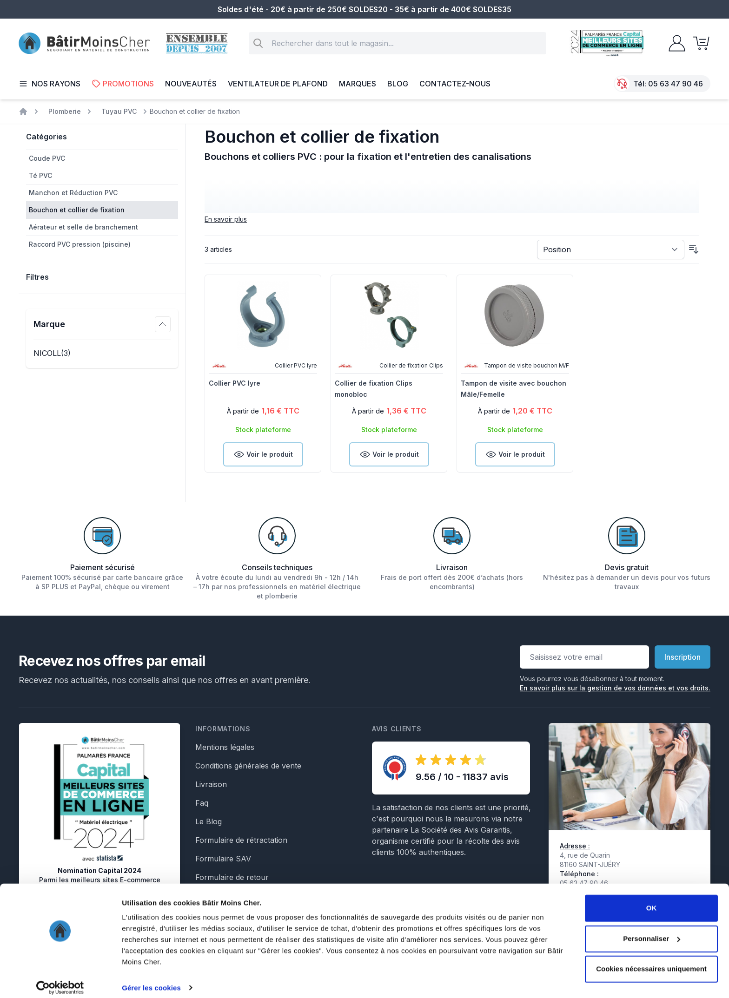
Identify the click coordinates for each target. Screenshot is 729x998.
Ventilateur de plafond (278, 83)
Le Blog (208, 821)
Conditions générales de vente (248, 765)
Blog (397, 83)
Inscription (682, 657)
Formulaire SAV (223, 858)
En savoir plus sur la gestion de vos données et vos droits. (615, 688)
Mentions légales (224, 747)
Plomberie (64, 111)
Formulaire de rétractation (241, 840)
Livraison (211, 784)
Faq (201, 803)
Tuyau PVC (119, 111)
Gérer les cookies (151, 980)
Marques (357, 83)
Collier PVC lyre (234, 383)
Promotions (123, 83)
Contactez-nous (454, 83)
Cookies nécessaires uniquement (651, 961)
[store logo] (84, 43)
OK (651, 900)
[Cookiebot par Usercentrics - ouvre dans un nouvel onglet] (60, 980)
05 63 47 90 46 (675, 83)
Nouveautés (191, 83)
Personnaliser (651, 930)
